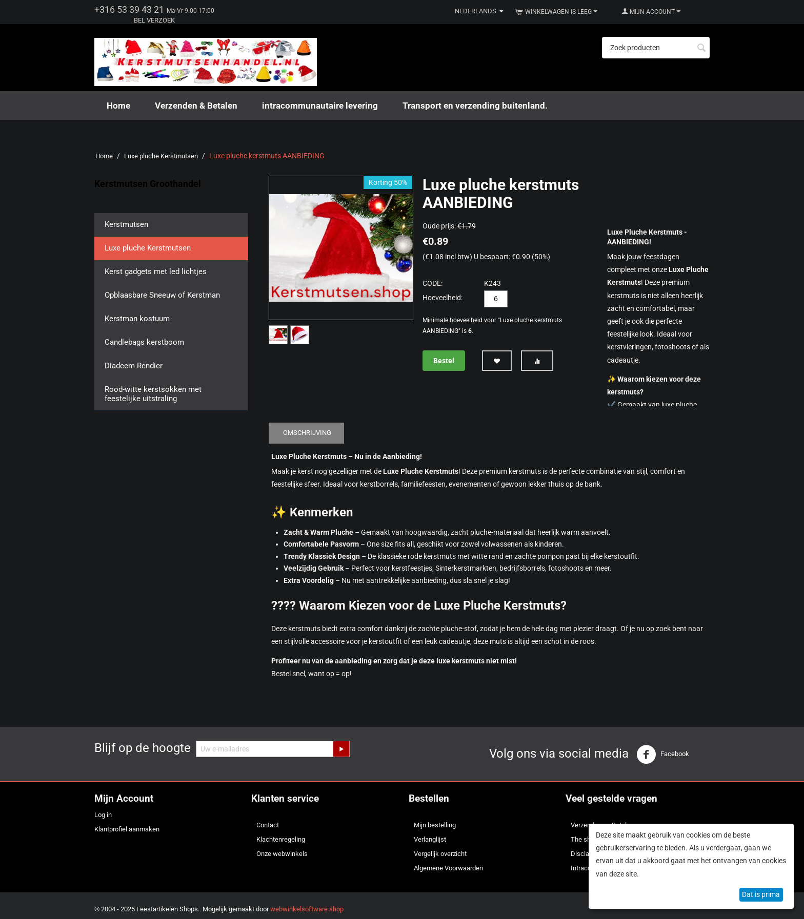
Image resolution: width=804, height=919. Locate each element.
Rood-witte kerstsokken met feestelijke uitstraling (153, 394)
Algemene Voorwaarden (448, 868)
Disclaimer (586, 854)
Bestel (443, 361)
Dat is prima (761, 894)
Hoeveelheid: (443, 298)
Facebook (662, 754)
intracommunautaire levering (320, 105)
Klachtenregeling (280, 839)
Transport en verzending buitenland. (475, 105)
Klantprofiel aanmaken (126, 829)
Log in (103, 815)
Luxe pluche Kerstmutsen (161, 156)
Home (118, 105)
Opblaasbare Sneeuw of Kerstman (162, 295)
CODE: (433, 283)
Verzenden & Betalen (196, 105)
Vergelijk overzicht (440, 854)
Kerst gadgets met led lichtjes (156, 271)
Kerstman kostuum (137, 318)
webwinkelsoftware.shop (307, 909)
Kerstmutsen (126, 224)
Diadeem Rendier (134, 365)
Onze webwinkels (282, 854)
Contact (267, 825)
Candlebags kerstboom (144, 342)
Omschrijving (307, 432)
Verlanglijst (430, 839)
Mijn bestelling (435, 825)
